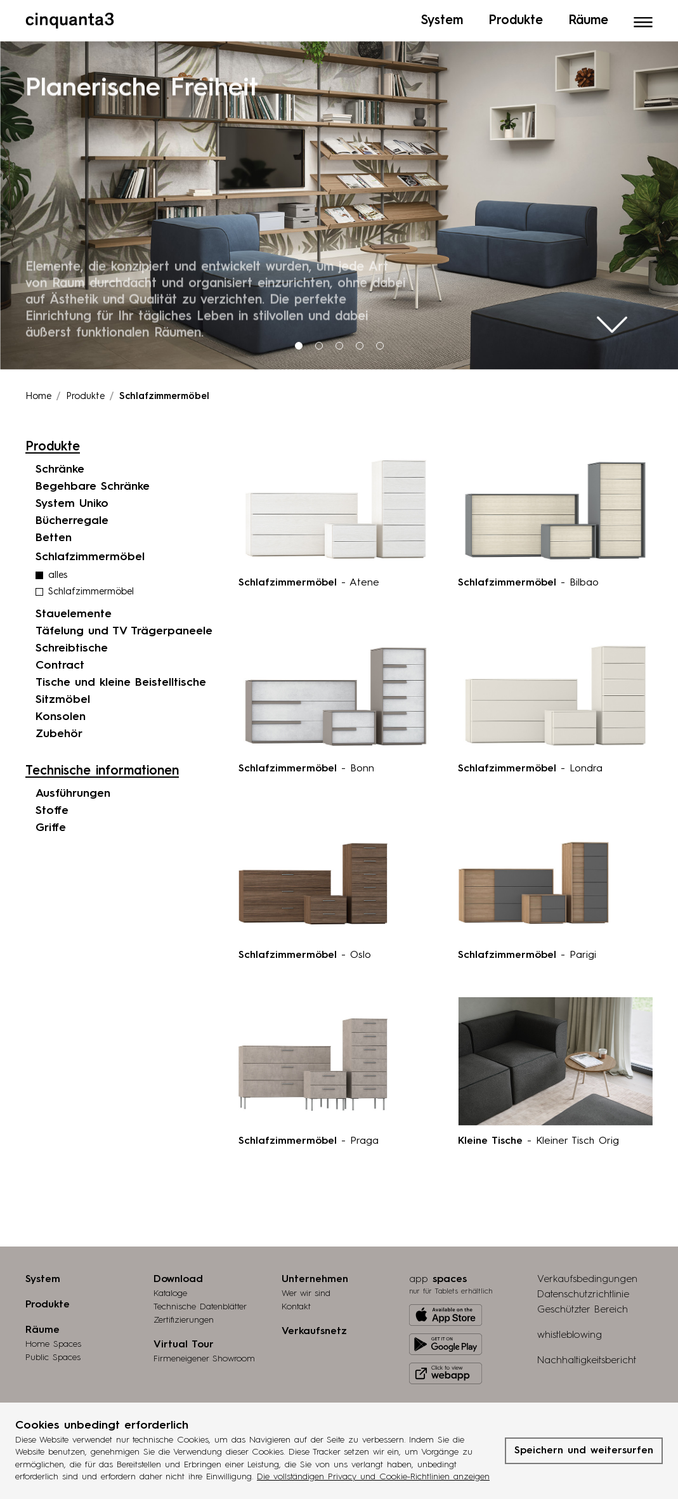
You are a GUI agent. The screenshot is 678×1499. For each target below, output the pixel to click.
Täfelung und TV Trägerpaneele (124, 628)
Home (38, 393)
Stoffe (52, 807)
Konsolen (61, 713)
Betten (54, 534)
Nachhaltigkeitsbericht (586, 1357)
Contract (60, 662)
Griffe (51, 824)
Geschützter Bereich (582, 1307)
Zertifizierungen (183, 1316)
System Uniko (72, 500)
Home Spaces (53, 1341)
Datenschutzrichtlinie (583, 1291)
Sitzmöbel (63, 696)
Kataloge (170, 1290)
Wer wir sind (306, 1290)
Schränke (60, 466)
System (42, 1276)
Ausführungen (73, 790)
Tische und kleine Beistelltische (121, 679)
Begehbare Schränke (93, 483)
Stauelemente (74, 611)
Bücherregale (72, 517)
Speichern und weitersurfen (583, 1451)
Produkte (85, 393)
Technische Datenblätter (200, 1303)
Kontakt (296, 1303)
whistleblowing (569, 1332)
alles (57, 572)
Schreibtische (72, 645)
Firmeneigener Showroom (204, 1355)
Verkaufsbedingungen (587, 1276)
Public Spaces (53, 1354)
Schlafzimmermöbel (91, 589)
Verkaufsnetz (314, 1328)
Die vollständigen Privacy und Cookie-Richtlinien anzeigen (373, 1476)
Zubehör (59, 730)
